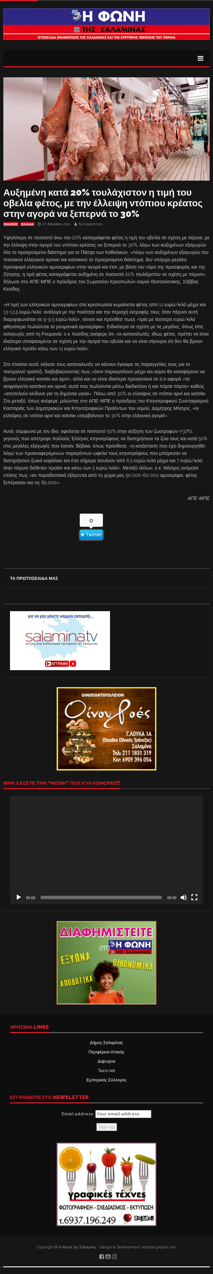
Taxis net (106, 1070)
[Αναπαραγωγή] (18, 897)
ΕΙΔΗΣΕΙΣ (11, 224)
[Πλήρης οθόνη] (194, 897)
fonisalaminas (91, 224)
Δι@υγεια (106, 1061)
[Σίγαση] (183, 897)
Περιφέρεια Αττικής (106, 1051)
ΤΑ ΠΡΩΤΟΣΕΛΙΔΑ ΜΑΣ (34, 578)
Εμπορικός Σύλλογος (106, 1079)
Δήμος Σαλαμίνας (106, 1042)
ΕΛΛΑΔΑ (27, 224)
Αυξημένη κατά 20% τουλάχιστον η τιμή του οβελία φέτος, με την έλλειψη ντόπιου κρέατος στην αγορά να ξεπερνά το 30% (103, 203)
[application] (106, 850)
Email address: (106, 1114)
